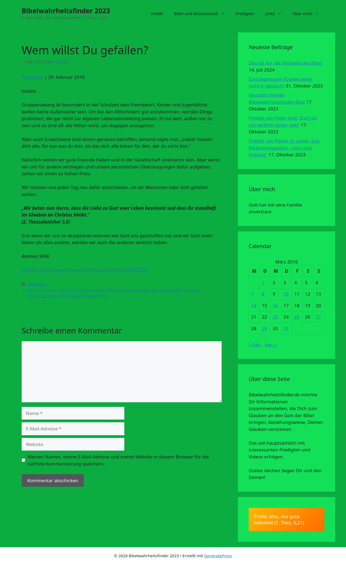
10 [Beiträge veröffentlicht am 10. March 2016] (286, 294)
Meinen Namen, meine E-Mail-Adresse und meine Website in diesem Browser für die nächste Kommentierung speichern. (118, 460)
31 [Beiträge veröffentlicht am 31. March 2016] (286, 328)
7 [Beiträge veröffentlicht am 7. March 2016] (252, 294)
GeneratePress (218, 555)
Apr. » (271, 345)
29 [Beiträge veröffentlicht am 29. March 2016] (264, 328)
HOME (157, 13)
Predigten (245, 13)
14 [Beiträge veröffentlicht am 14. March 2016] (253, 305)
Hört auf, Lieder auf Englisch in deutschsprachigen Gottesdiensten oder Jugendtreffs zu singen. (115, 289)
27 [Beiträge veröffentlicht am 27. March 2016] (318, 317)
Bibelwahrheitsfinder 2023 (66, 10)
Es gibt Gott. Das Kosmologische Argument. (68, 295)
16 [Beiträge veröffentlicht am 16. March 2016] (275, 305)
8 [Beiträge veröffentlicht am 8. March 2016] (263, 294)
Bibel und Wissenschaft (202, 13)
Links (276, 13)
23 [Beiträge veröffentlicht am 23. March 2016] (275, 317)
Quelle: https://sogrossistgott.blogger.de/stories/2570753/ (84, 270)
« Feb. (255, 345)
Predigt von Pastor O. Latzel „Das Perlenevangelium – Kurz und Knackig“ (284, 148)
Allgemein (32, 77)
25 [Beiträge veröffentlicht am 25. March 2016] (296, 317)
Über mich (308, 13)
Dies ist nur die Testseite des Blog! (285, 63)
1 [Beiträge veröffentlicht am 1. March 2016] (263, 282)
